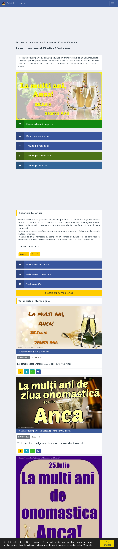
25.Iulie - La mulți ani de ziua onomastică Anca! (50, 443)
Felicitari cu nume (24, 42)
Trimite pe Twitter (31, 165)
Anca (38, 42)
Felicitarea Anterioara (33, 264)
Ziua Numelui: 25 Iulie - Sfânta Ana (60, 42)
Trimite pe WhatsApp (33, 156)
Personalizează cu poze (34, 124)
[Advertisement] (59, 23)
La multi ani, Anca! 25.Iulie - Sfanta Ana (44, 363)
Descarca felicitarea (32, 136)
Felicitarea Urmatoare (33, 274)
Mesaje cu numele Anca (59, 292)
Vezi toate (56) (29, 284)
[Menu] (112, 3)
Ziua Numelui (23, 357)
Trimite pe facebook (32, 146)
